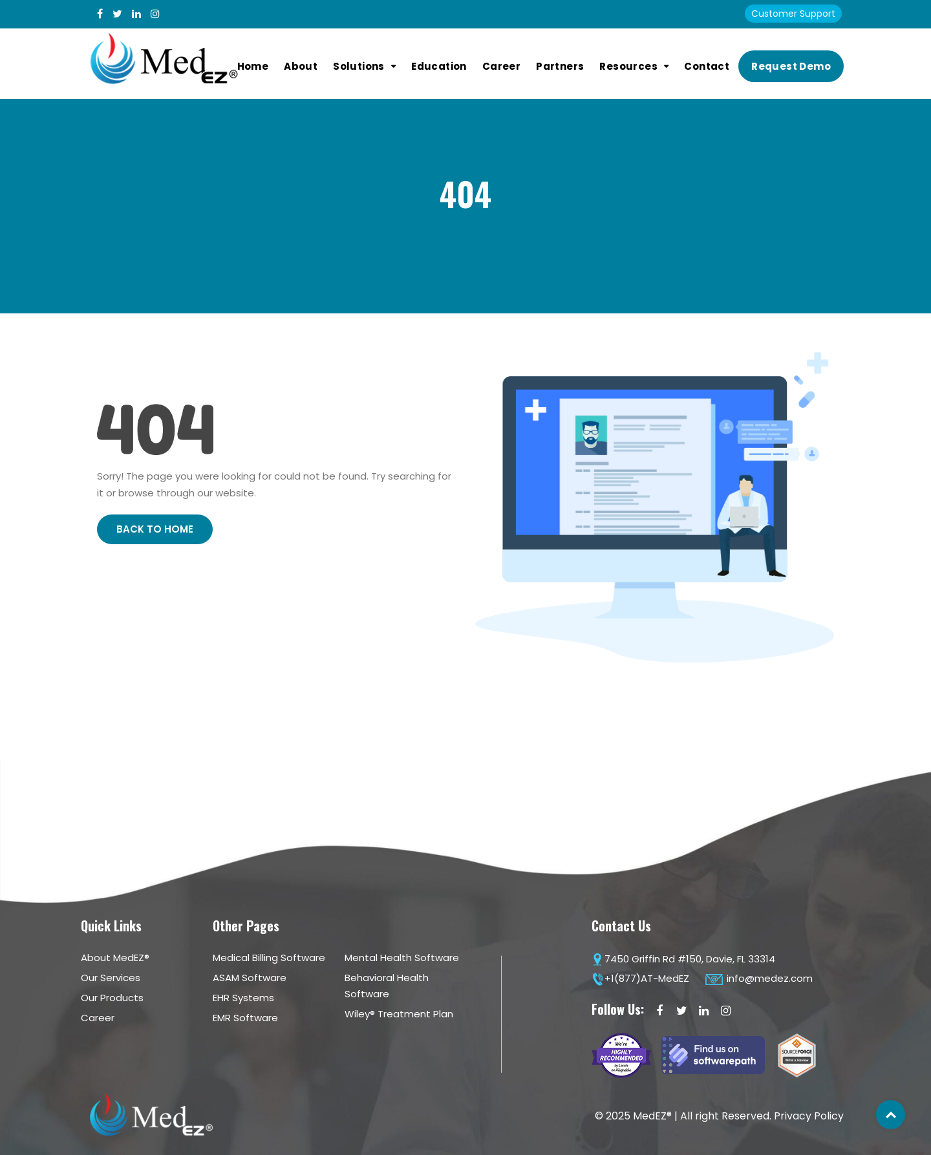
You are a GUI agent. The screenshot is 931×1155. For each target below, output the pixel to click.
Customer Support (793, 13)
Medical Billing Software (269, 957)
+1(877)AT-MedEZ (640, 978)
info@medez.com (759, 978)
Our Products (112, 997)
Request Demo (791, 66)
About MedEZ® (115, 957)
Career (501, 66)
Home (253, 66)
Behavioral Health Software (387, 986)
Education (439, 66)
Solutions (359, 66)
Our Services (110, 977)
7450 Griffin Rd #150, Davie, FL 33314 (683, 959)
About (300, 66)
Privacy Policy (809, 1115)
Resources (628, 66)
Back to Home (154, 529)
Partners (560, 66)
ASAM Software (249, 977)
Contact (706, 66)
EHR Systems (243, 997)
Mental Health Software (402, 957)
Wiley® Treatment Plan (399, 1014)
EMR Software (245, 1017)
